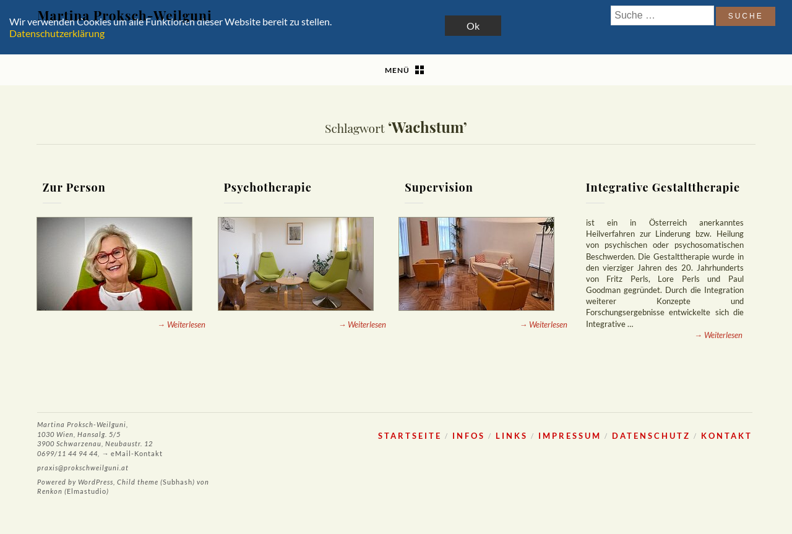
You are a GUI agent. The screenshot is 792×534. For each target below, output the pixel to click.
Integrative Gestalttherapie (663, 187)
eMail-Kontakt (137, 453)
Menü (397, 70)
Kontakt (726, 436)
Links (512, 436)
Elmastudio (86, 491)
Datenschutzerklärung (57, 33)
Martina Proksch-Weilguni (124, 14)
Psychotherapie (267, 187)
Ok (473, 26)
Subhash (177, 482)
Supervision (439, 187)
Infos (468, 436)
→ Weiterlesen (181, 324)
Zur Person (74, 187)
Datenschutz (651, 436)
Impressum (569, 436)
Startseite (410, 436)
